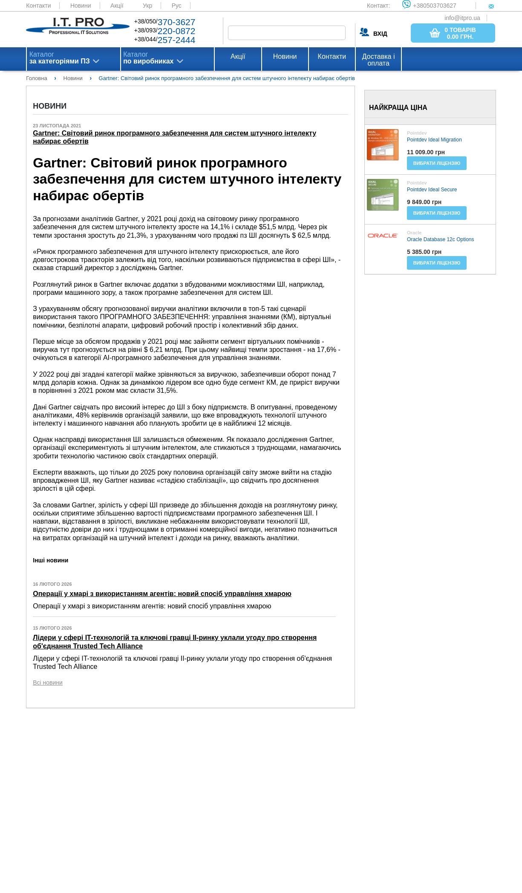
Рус (177, 5)
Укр (147, 5)
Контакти (38, 5)
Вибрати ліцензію (437, 163)
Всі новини (48, 682)
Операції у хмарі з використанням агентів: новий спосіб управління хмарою (162, 593)
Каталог (59, 58)
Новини (80, 5)
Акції (116, 5)
